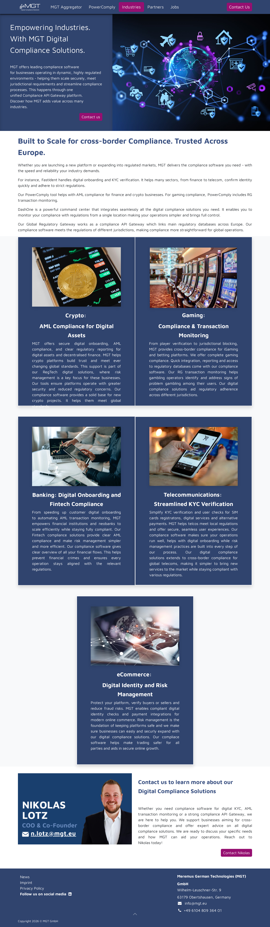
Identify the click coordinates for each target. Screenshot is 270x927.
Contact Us (239, 6)
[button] (135, 914)
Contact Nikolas (236, 853)
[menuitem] (66, 7)
